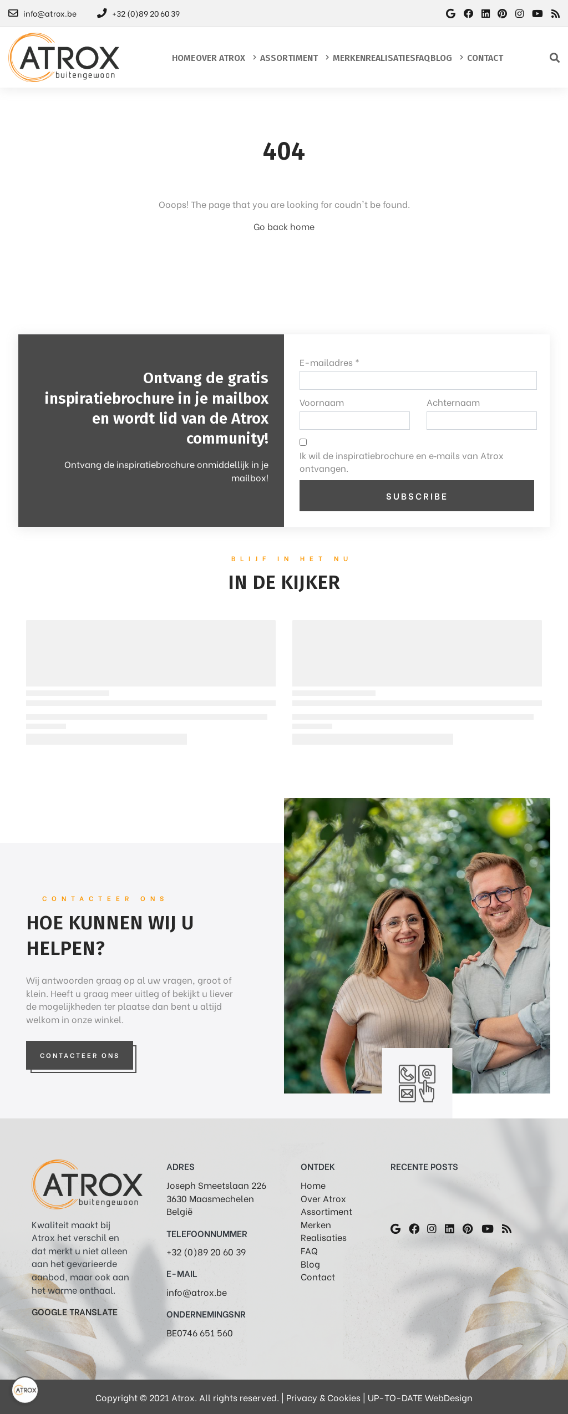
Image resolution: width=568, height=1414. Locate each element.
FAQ (309, 1250)
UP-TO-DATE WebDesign (420, 1397)
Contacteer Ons (80, 1055)
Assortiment (326, 1210)
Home (313, 1184)
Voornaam (322, 401)
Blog (310, 1263)
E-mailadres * (329, 361)
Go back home (284, 226)
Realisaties (324, 1236)
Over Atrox (323, 1198)
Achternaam (453, 401)
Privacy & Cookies (323, 1397)
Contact (318, 1276)
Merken (316, 1224)
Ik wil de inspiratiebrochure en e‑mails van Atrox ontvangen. (402, 462)
